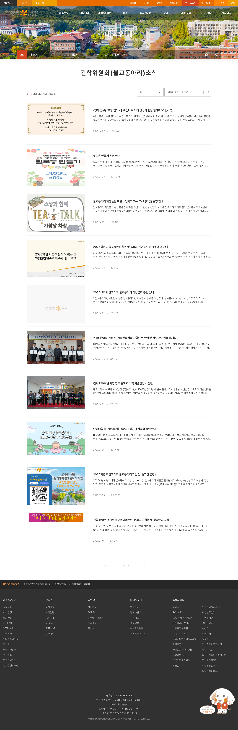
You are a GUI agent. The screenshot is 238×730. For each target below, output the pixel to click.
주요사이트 (178, 600)
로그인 (192, 3)
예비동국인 (174, 3)
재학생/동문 (9, 600)
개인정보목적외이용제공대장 (37, 584)
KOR (208, 3)
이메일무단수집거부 (81, 584)
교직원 (146, 3)
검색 (222, 3)
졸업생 (159, 3)
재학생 (133, 3)
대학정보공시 (61, 584)
